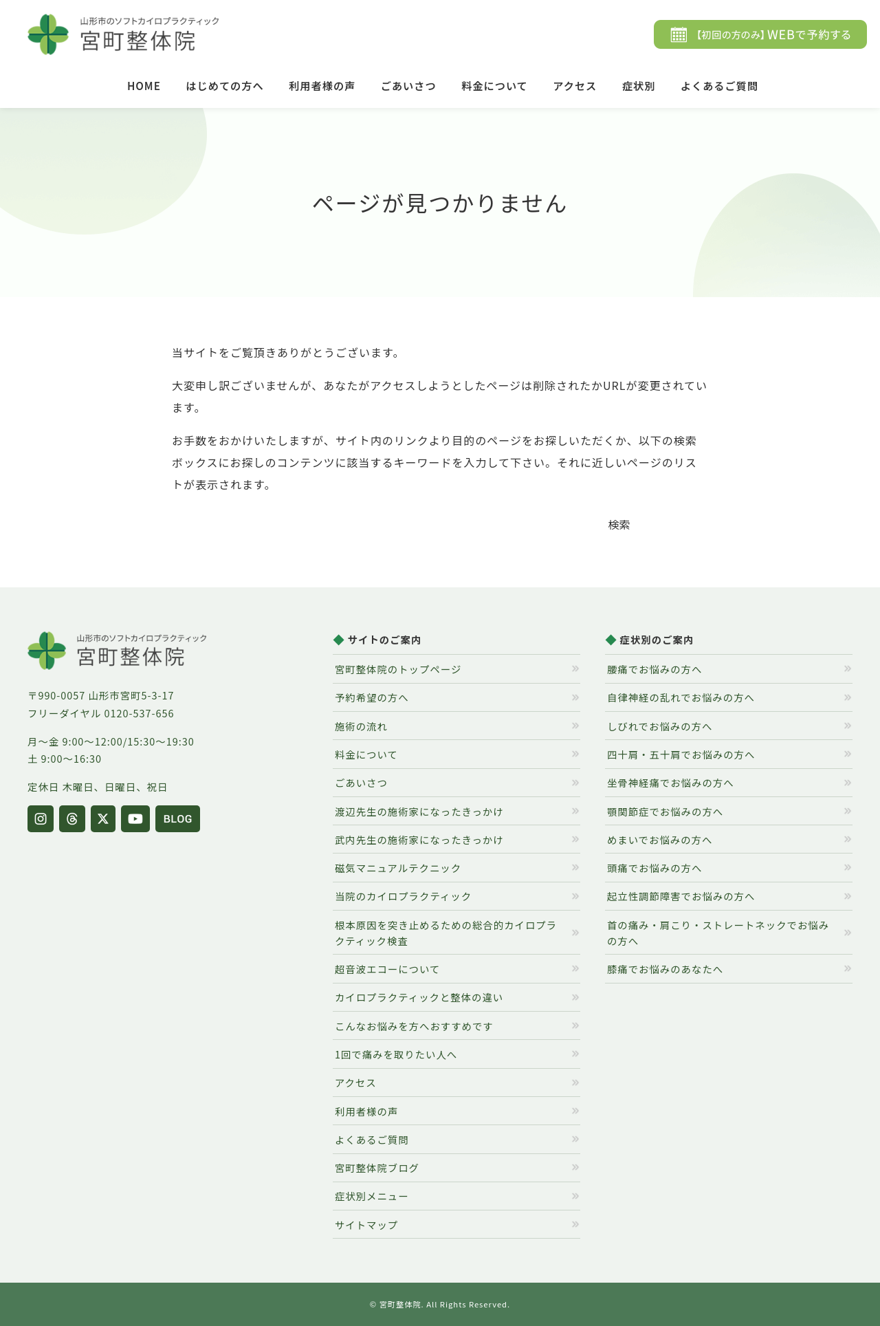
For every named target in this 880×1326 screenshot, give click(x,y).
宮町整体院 (400, 1303)
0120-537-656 (139, 713)
